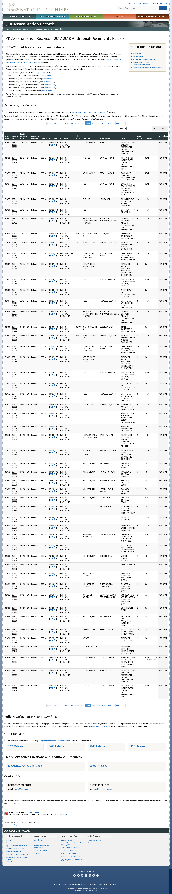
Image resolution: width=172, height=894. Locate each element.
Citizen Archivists (135, 3)
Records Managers (40, 850)
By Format (10, 843)
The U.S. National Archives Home (37, 7)
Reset (164, 128)
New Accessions (94, 843)
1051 (72, 123)
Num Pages (140, 137)
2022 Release (97, 746)
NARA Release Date (23, 136)
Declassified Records (68, 850)
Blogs (93, 875)
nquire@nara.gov (21, 789)
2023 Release (56, 746)
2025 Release (15, 746)
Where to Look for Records (70, 853)
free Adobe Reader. (32, 812)
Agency (44, 138)
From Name (105, 138)
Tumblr (86, 875)
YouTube (89, 875)
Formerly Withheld (35, 137)
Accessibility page (61, 814)
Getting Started (66, 840)
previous (55, 123)
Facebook (74, 875)
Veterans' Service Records (52, 16)
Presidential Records (14, 851)
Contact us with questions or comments (18, 825)
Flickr (97, 875)
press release (43, 72)
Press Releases (98, 765)
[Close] (169, 871)
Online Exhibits (11, 862)
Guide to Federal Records (70, 847)
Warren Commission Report (144, 59)
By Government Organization (16, 846)
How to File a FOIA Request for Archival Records (72, 860)
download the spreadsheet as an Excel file (89, 112)
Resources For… (41, 836)
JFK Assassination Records (39, 29)
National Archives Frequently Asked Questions (71, 844)
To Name (86, 138)
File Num (78, 137)
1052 (77, 123)
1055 (93, 123)
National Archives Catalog (15, 848)
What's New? (94, 836)
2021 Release (138, 746)
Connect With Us (86, 871)
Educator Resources (86, 16)
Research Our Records (19, 16)
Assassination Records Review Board (148, 67)
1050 (66, 123)
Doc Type (64, 138)
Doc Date (53, 138)
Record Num (15, 137)
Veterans (37, 853)
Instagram (82, 875)
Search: (123, 128)
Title (123, 138)
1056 (98, 123)
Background (138, 56)
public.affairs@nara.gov (104, 789)
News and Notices (94, 840)
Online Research (14, 836)
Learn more (151, 890)
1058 (109, 123)
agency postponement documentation (57, 740)
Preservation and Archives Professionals (43, 847)
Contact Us (162, 3)
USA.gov (116, 884)
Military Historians (40, 843)
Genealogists (38, 840)
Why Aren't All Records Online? (72, 856)
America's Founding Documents (152, 16)
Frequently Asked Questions (25, 765)
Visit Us (119, 16)
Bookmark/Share (150, 3)
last (123, 123)
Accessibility (66, 884)
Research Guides (69, 836)
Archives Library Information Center (16, 858)
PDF (51, 145)
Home (8, 29)
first (49, 123)
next (118, 123)
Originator (149, 138)
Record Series (165, 137)
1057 (104, 123)
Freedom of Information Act (93, 884)
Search (163, 8)
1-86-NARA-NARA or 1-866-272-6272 (86, 890)
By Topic (9, 840)
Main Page (137, 53)
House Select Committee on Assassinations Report (144, 63)
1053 (82, 123)
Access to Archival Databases (17, 854)
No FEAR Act (108, 884)
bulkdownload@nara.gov (100, 726)
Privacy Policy (77, 884)
